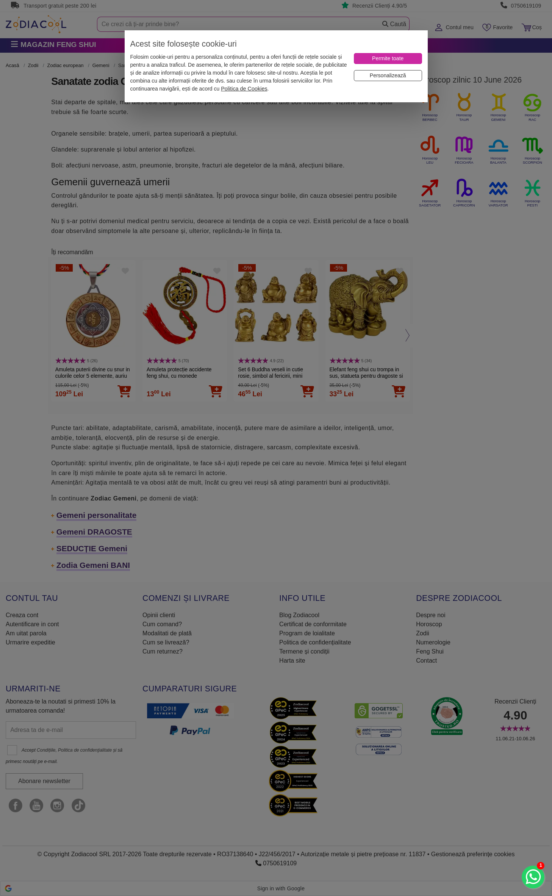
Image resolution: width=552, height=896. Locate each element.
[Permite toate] (388, 58)
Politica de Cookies (244, 89)
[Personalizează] (388, 75)
